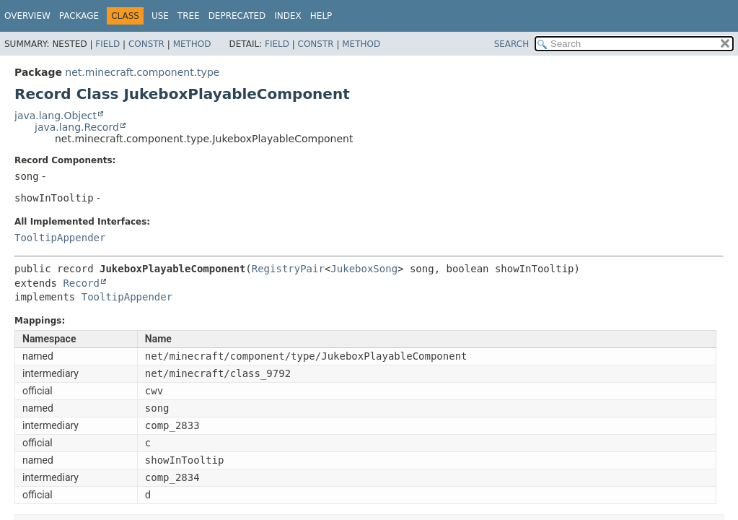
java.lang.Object (55, 115)
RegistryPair (288, 268)
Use (160, 16)
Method (192, 44)
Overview (27, 16)
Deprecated (237, 16)
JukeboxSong (363, 268)
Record (81, 283)
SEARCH (512, 44)
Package (79, 16)
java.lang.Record (77, 127)
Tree (188, 16)
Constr (146, 44)
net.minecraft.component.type (142, 72)
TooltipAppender (59, 237)
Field (107, 44)
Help (321, 16)
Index (288, 16)
